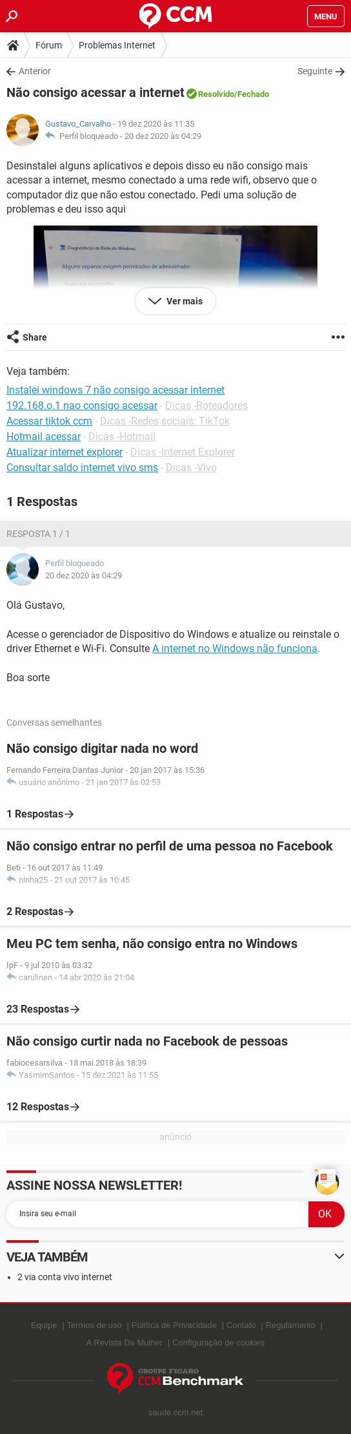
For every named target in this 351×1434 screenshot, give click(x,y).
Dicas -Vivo (191, 467)
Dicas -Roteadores (206, 405)
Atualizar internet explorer (64, 452)
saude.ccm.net (175, 1412)
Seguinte (314, 71)
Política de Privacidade (174, 1325)
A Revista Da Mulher (124, 1342)
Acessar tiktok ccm (49, 421)
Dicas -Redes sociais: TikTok (165, 421)
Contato (241, 1325)
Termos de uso (94, 1325)
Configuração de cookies (218, 1342)
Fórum (48, 45)
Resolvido (216, 94)
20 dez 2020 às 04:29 (163, 136)
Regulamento (291, 1325)
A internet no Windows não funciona (234, 648)
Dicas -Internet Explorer (182, 452)
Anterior (35, 71)
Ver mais (184, 301)
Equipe (44, 1325)
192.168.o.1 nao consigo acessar (81, 405)
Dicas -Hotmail (121, 436)
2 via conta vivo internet (64, 1277)
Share (35, 337)
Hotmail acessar (43, 436)
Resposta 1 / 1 (38, 534)
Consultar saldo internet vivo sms (82, 467)
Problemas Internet (117, 45)
